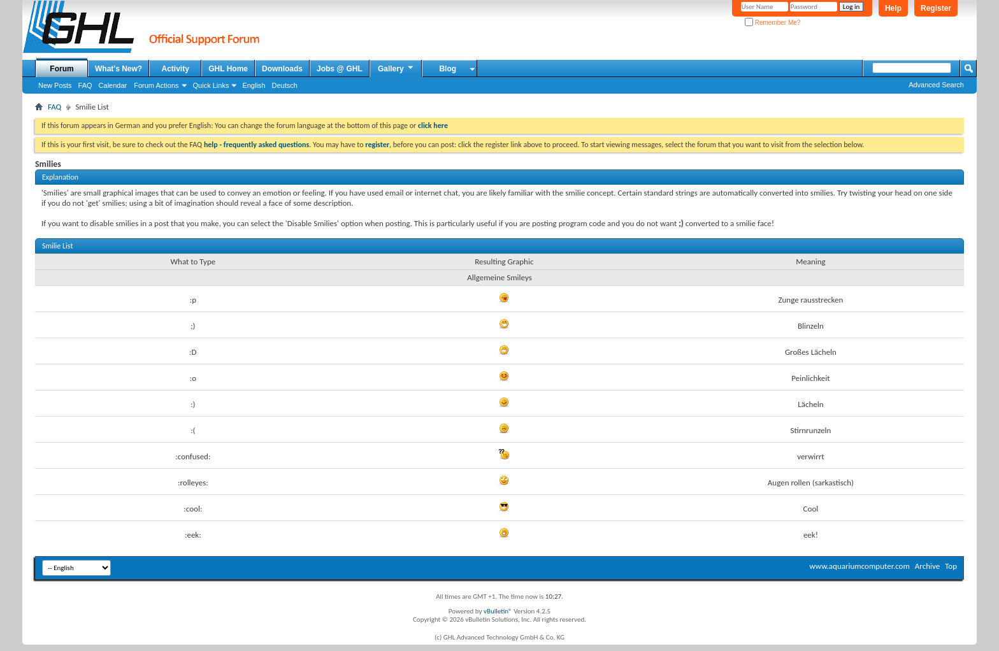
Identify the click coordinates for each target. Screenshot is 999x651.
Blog (447, 68)
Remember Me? (772, 22)
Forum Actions (156, 85)
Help (893, 8)
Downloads (282, 68)
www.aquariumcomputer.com (859, 566)
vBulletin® (498, 611)
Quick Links (211, 85)
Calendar (113, 85)
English (253, 85)
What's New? (118, 68)
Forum (61, 68)
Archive (927, 566)
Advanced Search (936, 85)
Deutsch (284, 85)
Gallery (396, 68)
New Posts (55, 85)
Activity (175, 68)
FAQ (85, 85)
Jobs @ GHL (340, 68)
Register (936, 8)
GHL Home (228, 68)
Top (951, 566)
